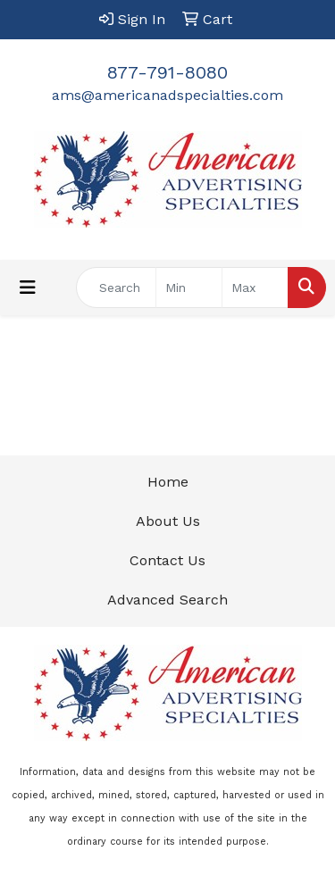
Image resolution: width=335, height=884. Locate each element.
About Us (168, 521)
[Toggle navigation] (27, 287)
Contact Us (167, 560)
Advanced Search (167, 599)
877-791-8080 (167, 72)
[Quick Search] (116, 287)
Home (167, 481)
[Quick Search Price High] (255, 287)
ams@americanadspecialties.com (167, 95)
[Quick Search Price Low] (188, 287)
